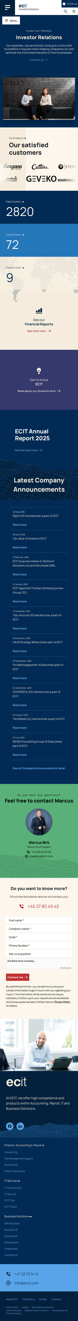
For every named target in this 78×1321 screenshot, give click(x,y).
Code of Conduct (14, 1310)
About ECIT (12, 1299)
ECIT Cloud (36, 1207)
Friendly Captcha (65, 968)
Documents (36, 1236)
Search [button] (65, 11)
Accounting (36, 1152)
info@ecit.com (22, 1283)
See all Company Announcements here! (39, 768)
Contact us (69, 3)
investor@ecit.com (39, 856)
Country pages (74, 11)
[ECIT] (23, 5)
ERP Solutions (36, 1223)
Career (43, 1299)
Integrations (36, 1249)
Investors (56, 1299)
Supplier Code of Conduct (37, 1310)
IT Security (36, 1194)
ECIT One (36, 1200)
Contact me (18, 977)
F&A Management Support (36, 1158)
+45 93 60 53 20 (39, 852)
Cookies (25, 1307)
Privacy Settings (13, 1313)
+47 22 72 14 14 (22, 1274)
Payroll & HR (36, 1165)
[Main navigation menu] (7, 7)
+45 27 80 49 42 (39, 906)
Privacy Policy (62, 1001)
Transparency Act (60, 1310)
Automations (36, 1242)
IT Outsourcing (36, 1188)
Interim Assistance (36, 1171)
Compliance (36, 1255)
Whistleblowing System (42, 1307)
